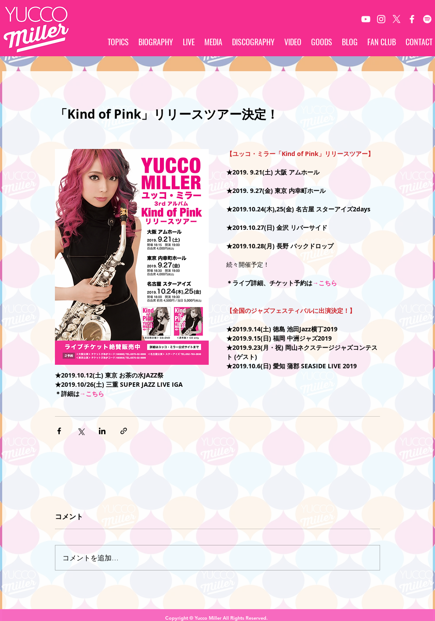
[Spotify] (427, 19)
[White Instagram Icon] (381, 19)
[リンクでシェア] (124, 431)
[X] (396, 19)
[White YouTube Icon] (365, 19)
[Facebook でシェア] (59, 431)
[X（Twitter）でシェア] (80, 431)
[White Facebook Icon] (411, 19)
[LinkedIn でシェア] (102, 431)
